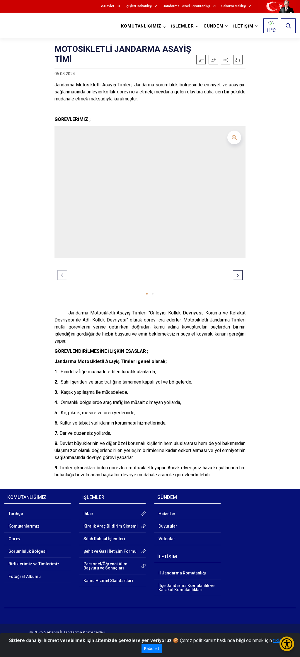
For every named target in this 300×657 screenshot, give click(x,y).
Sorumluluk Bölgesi (27, 551)
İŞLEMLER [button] (182, 26)
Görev (14, 538)
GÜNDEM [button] (214, 26)
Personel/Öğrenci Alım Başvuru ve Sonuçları (105, 566)
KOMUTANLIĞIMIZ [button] (141, 26)
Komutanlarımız (24, 526)
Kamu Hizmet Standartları (108, 580)
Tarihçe (15, 513)
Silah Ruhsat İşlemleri (104, 538)
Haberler (166, 513)
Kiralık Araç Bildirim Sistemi (110, 526)
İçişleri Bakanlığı (138, 6)
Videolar (166, 538)
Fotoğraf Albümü (24, 576)
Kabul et (151, 648)
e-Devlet (107, 6)
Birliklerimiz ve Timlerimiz (33, 564)
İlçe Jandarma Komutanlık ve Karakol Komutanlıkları (186, 587)
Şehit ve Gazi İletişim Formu (110, 551)
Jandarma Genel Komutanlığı (186, 6)
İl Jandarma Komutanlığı (182, 573)
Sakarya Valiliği (233, 6)
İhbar (88, 513)
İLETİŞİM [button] (243, 26)
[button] (225, 59)
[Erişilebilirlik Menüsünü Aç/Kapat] (286, 644)
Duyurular (167, 526)
